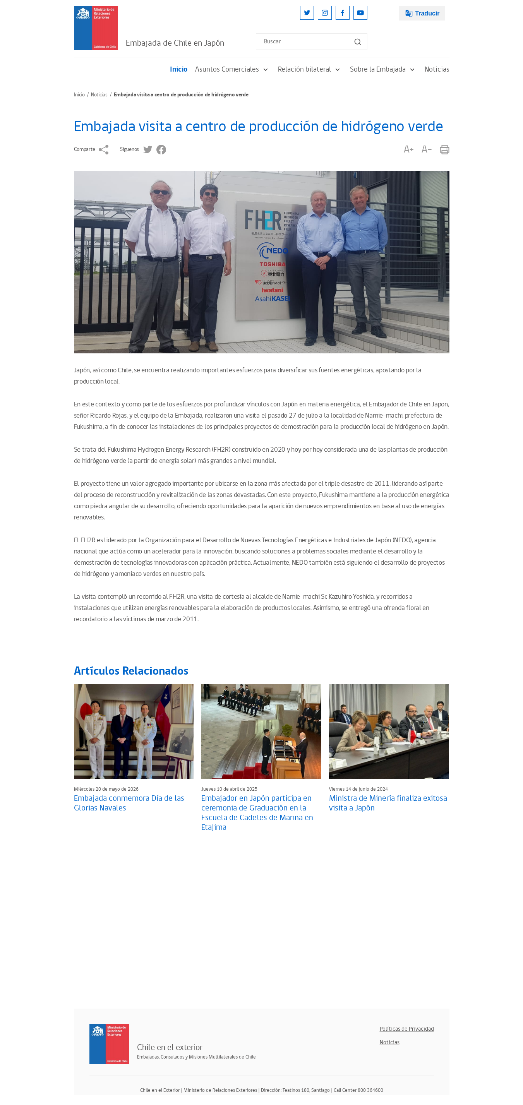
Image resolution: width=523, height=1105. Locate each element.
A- (427, 149)
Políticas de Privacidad (407, 1029)
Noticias (437, 69)
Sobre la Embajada (383, 69)
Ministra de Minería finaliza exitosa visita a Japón (388, 803)
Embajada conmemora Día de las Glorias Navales (129, 803)
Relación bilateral (310, 69)
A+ (409, 149)
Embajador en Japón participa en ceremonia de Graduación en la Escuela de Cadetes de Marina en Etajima (257, 813)
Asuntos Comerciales (232, 69)
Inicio (178, 69)
